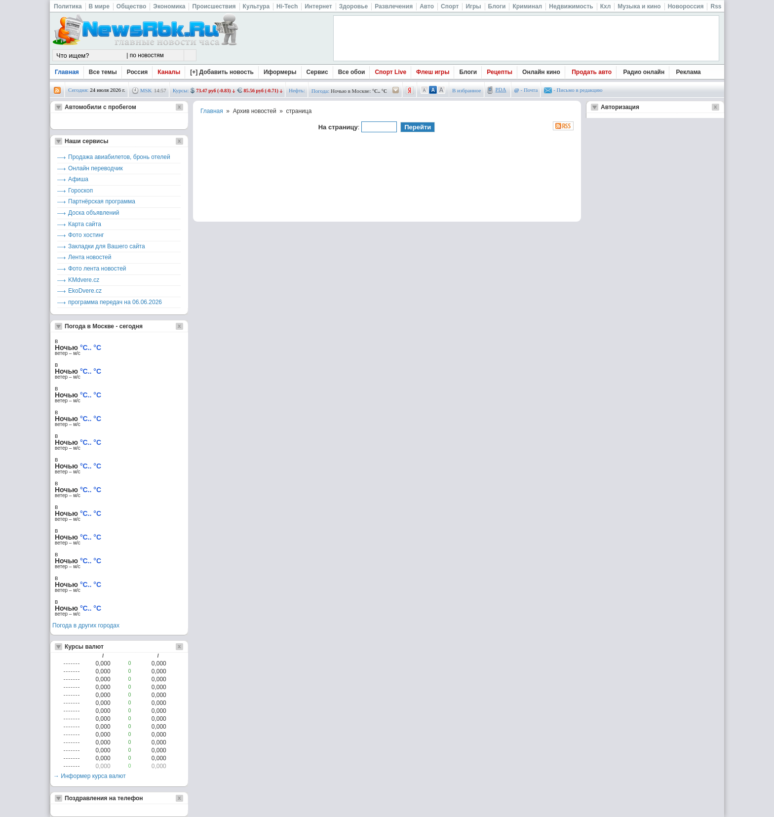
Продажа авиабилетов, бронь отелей (119, 157)
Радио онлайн (644, 72)
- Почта (526, 90)
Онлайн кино (541, 72)
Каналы (168, 72)
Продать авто (592, 72)
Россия (137, 72)
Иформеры (280, 72)
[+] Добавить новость (222, 72)
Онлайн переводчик (95, 168)
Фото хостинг (86, 235)
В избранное (466, 90)
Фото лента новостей (97, 268)
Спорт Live (390, 72)
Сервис (317, 72)
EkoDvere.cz (85, 290)
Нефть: (297, 90)
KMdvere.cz (83, 279)
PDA (501, 89)
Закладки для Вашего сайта (106, 246)
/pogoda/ (395, 90)
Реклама (688, 72)
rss (57, 90)
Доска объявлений (93, 212)
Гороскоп (80, 190)
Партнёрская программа (101, 201)
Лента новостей (90, 257)
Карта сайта (84, 224)
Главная (67, 72)
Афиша (78, 179)
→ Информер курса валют (89, 776)
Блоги (468, 72)
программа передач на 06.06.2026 (115, 302)
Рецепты (499, 72)
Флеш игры (432, 72)
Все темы (103, 72)
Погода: (320, 91)
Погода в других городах (85, 625)
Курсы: (181, 90)
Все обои (351, 72)
